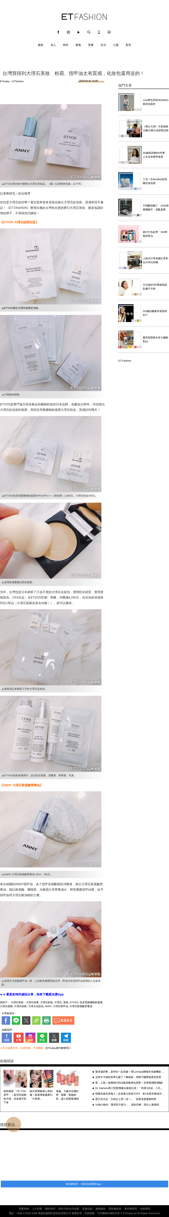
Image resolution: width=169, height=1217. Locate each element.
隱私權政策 (115, 1208)
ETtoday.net (130, 1213)
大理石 (58, 1002)
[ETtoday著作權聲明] (57, 1048)
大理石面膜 (6, 1006)
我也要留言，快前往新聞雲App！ (84, 1183)
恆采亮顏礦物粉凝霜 (91, 1002)
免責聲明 (145, 1208)
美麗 (90, 44)
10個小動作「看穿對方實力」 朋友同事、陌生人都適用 (127, 1104)
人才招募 (37, 1208)
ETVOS (74, 1002)
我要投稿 (24, 1208)
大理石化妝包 (35, 1006)
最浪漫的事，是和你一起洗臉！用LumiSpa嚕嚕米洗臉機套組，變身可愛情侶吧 (130, 1071)
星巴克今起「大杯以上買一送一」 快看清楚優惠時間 (125, 1099)
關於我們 (50, 1208)
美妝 (65, 1002)
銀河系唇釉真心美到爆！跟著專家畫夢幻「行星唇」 (41, 1095)
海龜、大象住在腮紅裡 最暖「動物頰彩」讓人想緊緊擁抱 (67, 1095)
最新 (40, 44)
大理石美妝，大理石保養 (25, 1002)
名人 (53, 44)
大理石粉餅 (20, 1006)
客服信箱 (87, 1208)
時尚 (65, 44)
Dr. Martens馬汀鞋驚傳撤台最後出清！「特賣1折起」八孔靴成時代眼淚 (130, 1088)
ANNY (48, 1006)
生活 (103, 44)
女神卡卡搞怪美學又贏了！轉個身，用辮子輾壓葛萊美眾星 (128, 1077)
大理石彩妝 (46, 1002)
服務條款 (100, 1208)
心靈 (115, 44)
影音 (128, 44)
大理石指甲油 (60, 1006)
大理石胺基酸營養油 (80, 1006)
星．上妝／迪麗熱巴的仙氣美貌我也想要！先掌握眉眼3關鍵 (129, 1082)
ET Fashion (84, 17)
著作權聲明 (130, 1208)
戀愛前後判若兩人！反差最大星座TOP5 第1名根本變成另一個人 (130, 1093)
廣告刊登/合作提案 (68, 1208)
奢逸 (78, 44)
